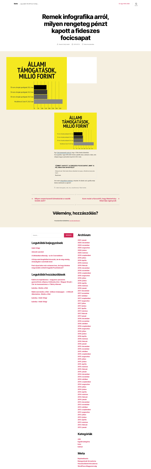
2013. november (83, 404)
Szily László (66, 44)
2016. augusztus (84, 328)
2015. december (84, 346)
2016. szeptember (84, 326)
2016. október (83, 323)
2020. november (84, 245)
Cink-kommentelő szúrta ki (64, 152)
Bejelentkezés (83, 458)
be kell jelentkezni (74, 220)
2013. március (83, 422)
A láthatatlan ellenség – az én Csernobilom (47, 255)
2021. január (82, 240)
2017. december (83, 291)
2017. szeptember (84, 298)
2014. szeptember (84, 382)
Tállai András (82, 187)
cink (67, 187)
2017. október (83, 296)
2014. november (84, 377)
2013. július (82, 414)
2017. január (82, 316)
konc (16, 4)
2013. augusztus (84, 412)
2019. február (83, 265)
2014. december (84, 374)
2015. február (83, 369)
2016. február (83, 341)
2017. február (82, 313)
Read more (58, 175)
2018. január (82, 288)
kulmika (34, 288)
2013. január (82, 427)
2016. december (84, 318)
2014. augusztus (84, 384)
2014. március (83, 394)
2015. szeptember (84, 354)
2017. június (82, 306)
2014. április (82, 392)
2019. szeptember (84, 255)
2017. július (82, 303)
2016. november (83, 321)
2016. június (82, 333)
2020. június (82, 250)
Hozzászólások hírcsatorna (87, 463)
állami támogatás (60, 187)
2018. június (82, 280)
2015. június (82, 361)
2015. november (83, 349)
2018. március (83, 285)
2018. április (82, 283)
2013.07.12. (77, 44)
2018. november (84, 270)
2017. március (83, 311)
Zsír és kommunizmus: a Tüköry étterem (46, 284)
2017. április (82, 308)
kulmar (80, 447)
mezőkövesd (75, 187)
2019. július (82, 258)
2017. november (83, 293)
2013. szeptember (84, 409)
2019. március (83, 263)
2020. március (83, 253)
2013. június (82, 417)
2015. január (82, 371)
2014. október (83, 379)
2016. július (82, 331)
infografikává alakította (66, 180)
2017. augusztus (84, 301)
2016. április (82, 336)
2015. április (82, 364)
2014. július (82, 387)
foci (70, 187)
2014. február (83, 397)
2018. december (84, 268)
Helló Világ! (36, 248)
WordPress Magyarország (87, 466)
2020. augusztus (84, 248)
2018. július (82, 278)
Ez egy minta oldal (124, 3)
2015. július (82, 359)
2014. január (82, 399)
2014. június (82, 389)
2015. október (83, 351)
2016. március (83, 339)
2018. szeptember (84, 273)
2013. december (84, 402)
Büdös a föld (43, 288)
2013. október (83, 407)
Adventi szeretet (38, 252)
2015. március (83, 366)
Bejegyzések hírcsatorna (87, 461)
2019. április (82, 260)
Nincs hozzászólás (89, 44)
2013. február (83, 425)
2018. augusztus (84, 275)
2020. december (84, 242)
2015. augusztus (84, 356)
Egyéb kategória (84, 441)
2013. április (82, 419)
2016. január (82, 344)
